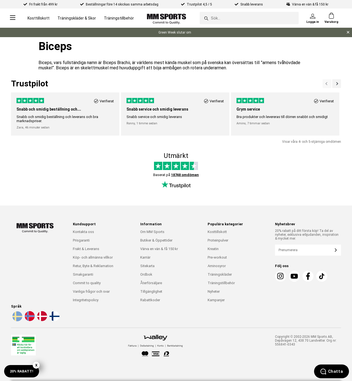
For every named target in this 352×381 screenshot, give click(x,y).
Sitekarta (147, 266)
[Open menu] (12, 18)
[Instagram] (280, 276)
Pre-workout (217, 257)
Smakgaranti (83, 274)
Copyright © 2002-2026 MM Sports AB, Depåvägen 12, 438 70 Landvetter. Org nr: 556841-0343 (306, 340)
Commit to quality (87, 283)
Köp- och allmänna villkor (93, 257)
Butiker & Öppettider (156, 240)
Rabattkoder (150, 300)
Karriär (145, 257)
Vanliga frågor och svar (91, 291)
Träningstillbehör (119, 18)
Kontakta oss (83, 232)
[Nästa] (327, 83)
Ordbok (146, 274)
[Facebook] (308, 276)
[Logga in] (312, 18)
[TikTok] (321, 276)
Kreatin (213, 249)
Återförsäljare (151, 283)
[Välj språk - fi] (54, 320)
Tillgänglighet (151, 291)
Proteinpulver (218, 240)
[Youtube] (294, 276)
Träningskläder (220, 274)
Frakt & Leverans (86, 249)
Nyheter (214, 291)
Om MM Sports (152, 232)
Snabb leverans (252, 4)
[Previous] (336, 83)
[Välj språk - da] (41, 320)
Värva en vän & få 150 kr (159, 249)
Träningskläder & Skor (76, 18)
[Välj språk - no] (29, 320)
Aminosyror (217, 266)
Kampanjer (216, 300)
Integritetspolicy (85, 300)
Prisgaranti (81, 240)
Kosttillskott (39, 18)
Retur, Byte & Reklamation (93, 266)
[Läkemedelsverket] (23, 346)
